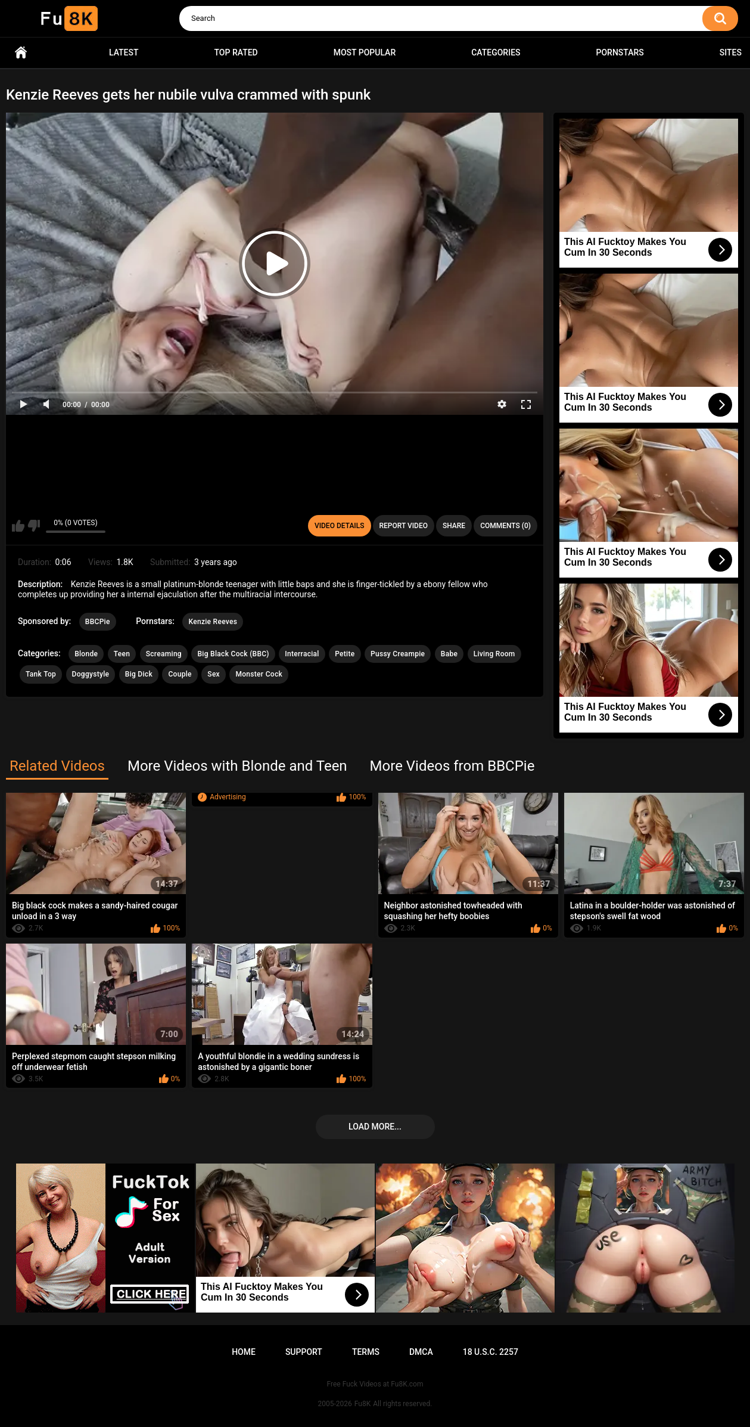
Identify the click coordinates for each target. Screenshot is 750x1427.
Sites (731, 52)
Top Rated (236, 52)
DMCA (421, 1352)
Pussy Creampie (398, 654)
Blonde (86, 654)
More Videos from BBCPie (452, 766)
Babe (449, 654)
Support (303, 1352)
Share (454, 526)
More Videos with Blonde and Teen (237, 766)
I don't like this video (33, 526)
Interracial (302, 654)
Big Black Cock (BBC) (233, 654)
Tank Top (41, 674)
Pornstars (620, 52)
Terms (365, 1352)
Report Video (403, 526)
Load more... (375, 1126)
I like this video (18, 526)
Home (21, 53)
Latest (124, 52)
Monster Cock (258, 674)
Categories (495, 52)
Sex (213, 674)
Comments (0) (505, 526)
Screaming (164, 654)
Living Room (494, 654)
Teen (122, 654)
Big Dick (139, 674)
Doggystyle (91, 674)
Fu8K (362, 1404)
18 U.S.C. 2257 (490, 1352)
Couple (179, 674)
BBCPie (97, 622)
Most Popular (365, 52)
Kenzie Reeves (212, 622)
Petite (344, 654)
